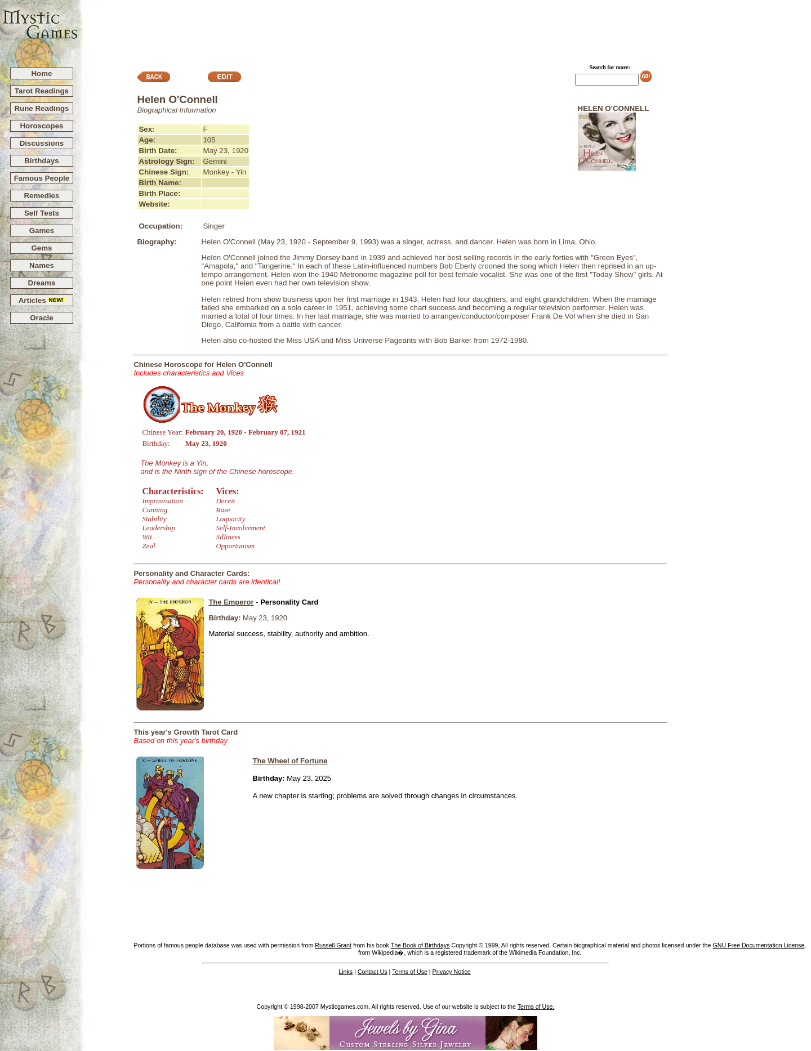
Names (41, 265)
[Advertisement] (445, 28)
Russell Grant (333, 945)
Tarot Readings (42, 91)
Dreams (42, 283)
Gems (41, 248)
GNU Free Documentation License (758, 945)
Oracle (42, 318)
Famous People (42, 178)
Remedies (41, 195)
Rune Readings (41, 108)
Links (345, 971)
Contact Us (372, 971)
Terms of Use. (536, 1006)
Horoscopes (41, 126)
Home (41, 73)
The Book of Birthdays (420, 945)
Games (41, 230)
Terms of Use (409, 971)
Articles (42, 300)
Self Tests (41, 213)
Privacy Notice (452, 971)
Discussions (42, 143)
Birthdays (41, 160)
